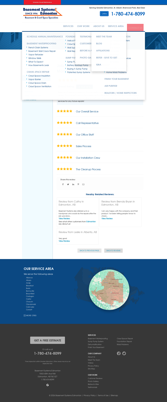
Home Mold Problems (116, 70)
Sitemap (114, 394)
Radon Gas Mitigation (115, 36)
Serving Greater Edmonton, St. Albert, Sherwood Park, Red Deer (117, 7)
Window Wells (34, 56)
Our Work (77, 27)
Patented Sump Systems (78, 70)
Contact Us (135, 27)
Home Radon (112, 53)
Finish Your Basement (115, 76)
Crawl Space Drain (37, 79)
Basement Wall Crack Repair (42, 49)
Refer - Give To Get (100, 53)
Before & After (80, 47)
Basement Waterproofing (39, 42)
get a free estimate (47, 339)
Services (60, 27)
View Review (64, 217)
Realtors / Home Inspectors (118, 87)
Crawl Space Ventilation (39, 83)
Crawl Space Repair (36, 69)
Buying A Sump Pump (77, 66)
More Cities (31, 315)
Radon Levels (112, 50)
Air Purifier (110, 82)
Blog (93, 42)
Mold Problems (122, 344)
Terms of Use (103, 394)
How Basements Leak (38, 63)
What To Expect (35, 59)
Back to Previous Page (89, 250)
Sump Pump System (95, 341)
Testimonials (79, 36)
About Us (95, 27)
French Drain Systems (38, 45)
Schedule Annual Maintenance (42, 2)
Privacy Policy (93, 365)
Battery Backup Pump (77, 63)
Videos (90, 362)
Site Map (91, 368)
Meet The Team (94, 359)
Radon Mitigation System (118, 39)
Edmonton (91, 220)
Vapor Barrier (34, 76)
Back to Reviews (113, 250)
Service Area (114, 27)
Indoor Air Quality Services (118, 57)
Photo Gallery (112, 60)
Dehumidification (113, 66)
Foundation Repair (124, 341)
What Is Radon (113, 46)
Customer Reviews (82, 42)
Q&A (93, 59)
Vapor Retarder (35, 52)
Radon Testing (112, 43)
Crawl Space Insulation (39, 72)
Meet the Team (98, 36)
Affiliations (97, 47)
